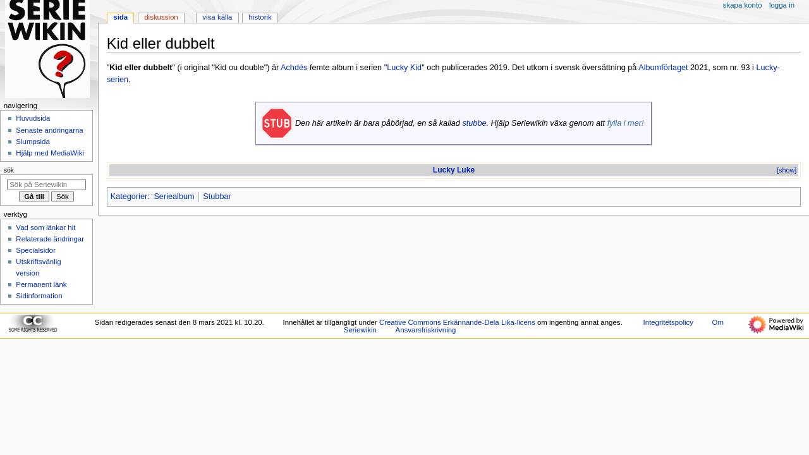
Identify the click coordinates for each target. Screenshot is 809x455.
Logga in (781, 5)
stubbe (474, 123)
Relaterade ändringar (50, 239)
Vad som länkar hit (45, 227)
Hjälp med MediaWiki (50, 153)
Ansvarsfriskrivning (426, 330)
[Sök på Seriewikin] (46, 184)
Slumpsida (32, 141)
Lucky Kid (404, 67)
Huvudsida (33, 118)
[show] (786, 170)
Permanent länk (41, 284)
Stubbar (217, 196)
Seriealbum (174, 196)
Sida (120, 17)
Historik (260, 17)
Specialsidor (35, 250)
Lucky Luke (454, 170)
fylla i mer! (625, 123)
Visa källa (217, 17)
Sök (9, 170)
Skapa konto (742, 5)
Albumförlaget (663, 67)
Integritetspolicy (668, 322)
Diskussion (161, 17)
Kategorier (129, 196)
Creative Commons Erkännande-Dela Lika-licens (457, 322)
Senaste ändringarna (49, 130)
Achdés (294, 67)
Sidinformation (39, 296)
